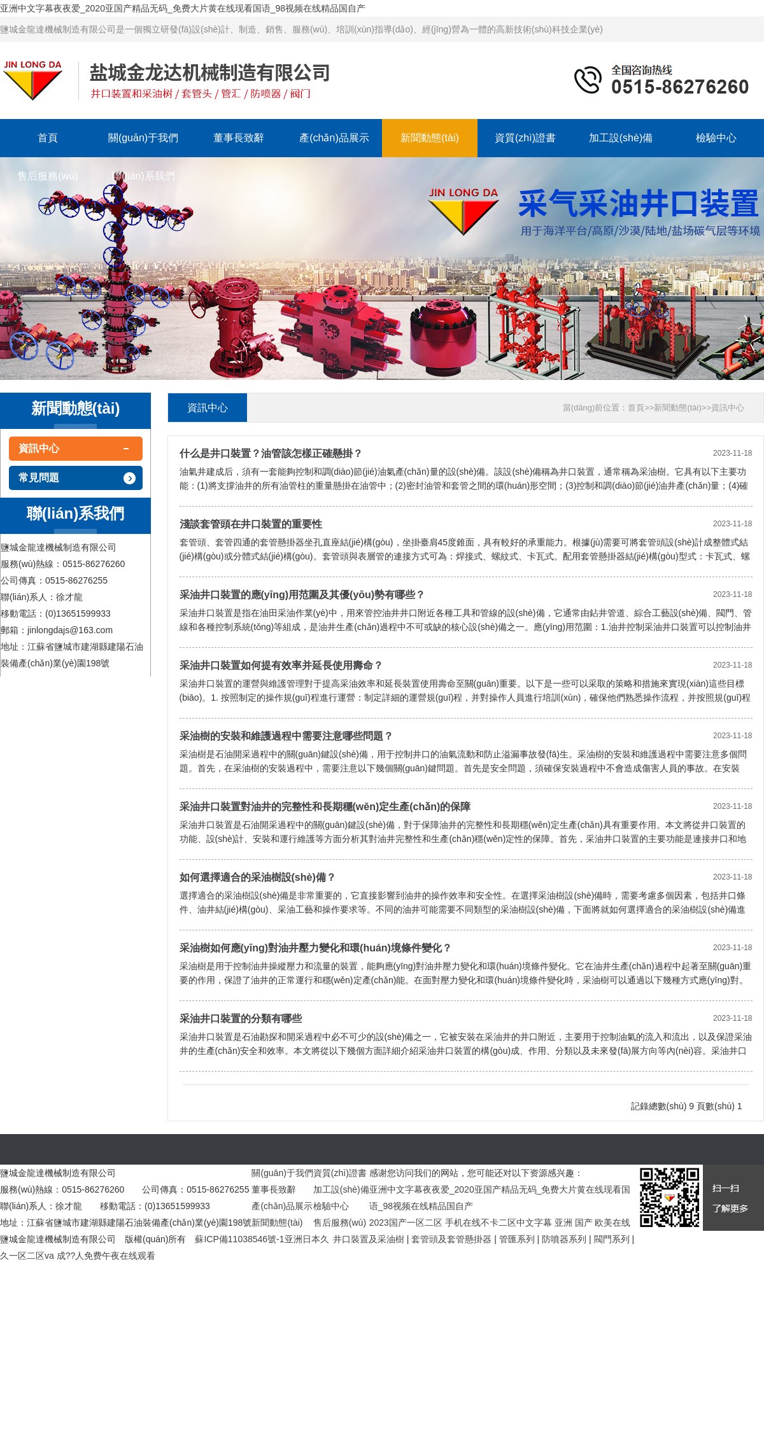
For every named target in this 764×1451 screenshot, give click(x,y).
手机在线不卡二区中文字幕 (498, 1222)
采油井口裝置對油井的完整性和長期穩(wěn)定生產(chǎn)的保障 (325, 806)
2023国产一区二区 (405, 1222)
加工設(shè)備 (621, 137)
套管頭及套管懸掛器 (451, 1239)
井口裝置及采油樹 (368, 1239)
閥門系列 (612, 1239)
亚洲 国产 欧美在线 (593, 1222)
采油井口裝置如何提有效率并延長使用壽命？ (281, 665)
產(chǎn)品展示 (334, 137)
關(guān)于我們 (143, 137)
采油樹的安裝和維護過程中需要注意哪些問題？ (286, 736)
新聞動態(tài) (429, 137)
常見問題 (38, 477)
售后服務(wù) (47, 176)
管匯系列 (517, 1239)
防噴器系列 (564, 1239)
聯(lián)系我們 (143, 176)
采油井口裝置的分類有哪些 (241, 1018)
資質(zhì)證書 (525, 137)
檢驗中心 (716, 137)
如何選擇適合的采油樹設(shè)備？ (258, 877)
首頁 (48, 137)
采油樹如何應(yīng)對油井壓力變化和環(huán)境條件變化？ (316, 948)
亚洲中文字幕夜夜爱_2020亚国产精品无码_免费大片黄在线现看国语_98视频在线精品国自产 (182, 8)
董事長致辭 (238, 137)
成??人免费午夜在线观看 (106, 1256)
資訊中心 (38, 448)
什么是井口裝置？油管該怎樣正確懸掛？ (271, 453)
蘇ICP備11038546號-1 (239, 1239)
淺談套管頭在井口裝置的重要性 (251, 524)
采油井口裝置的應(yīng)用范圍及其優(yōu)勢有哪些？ (303, 594)
